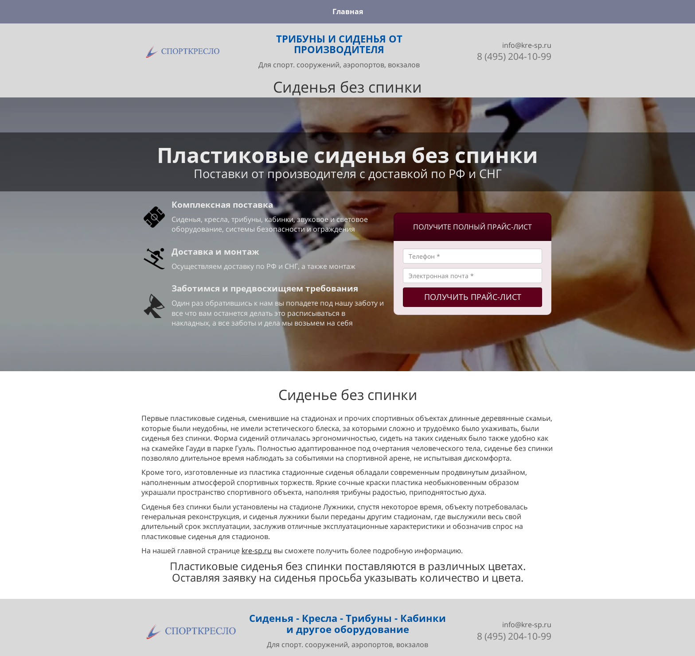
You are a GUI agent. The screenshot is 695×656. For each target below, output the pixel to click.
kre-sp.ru (257, 550)
